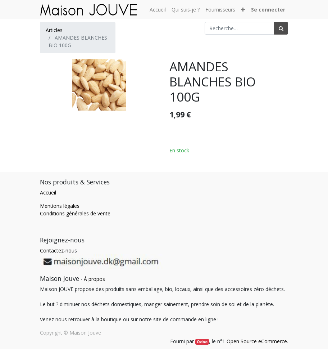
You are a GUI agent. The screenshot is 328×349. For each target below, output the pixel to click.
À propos (94, 279)
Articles (54, 30)
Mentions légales (59, 205)
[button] (243, 9)
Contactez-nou (57, 250)
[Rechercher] (281, 28)
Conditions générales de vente (75, 213)
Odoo (202, 341)
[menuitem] (158, 9)
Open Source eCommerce (257, 341)
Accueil (48, 192)
